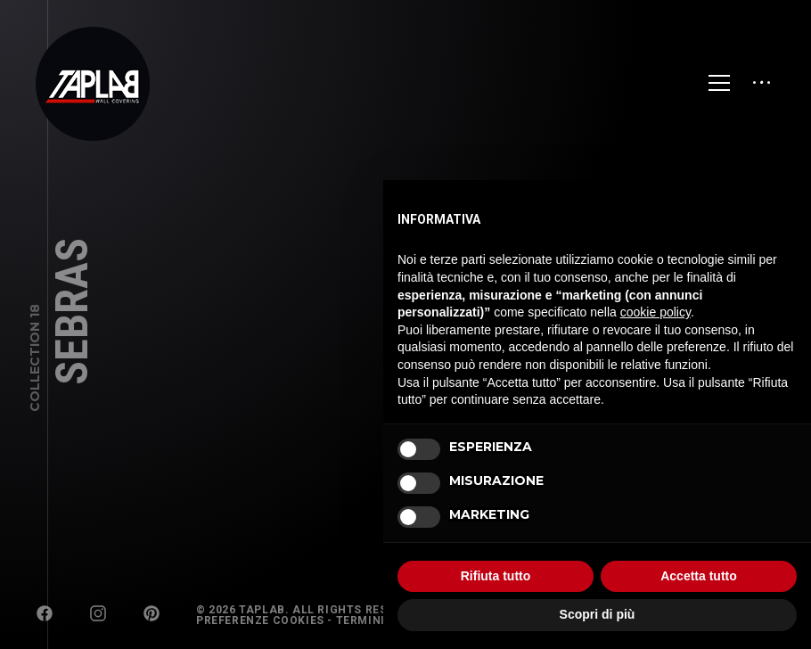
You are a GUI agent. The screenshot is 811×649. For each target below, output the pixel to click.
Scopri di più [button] (597, 614)
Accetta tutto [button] (698, 576)
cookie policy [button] (655, 312)
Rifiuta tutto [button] (496, 576)
